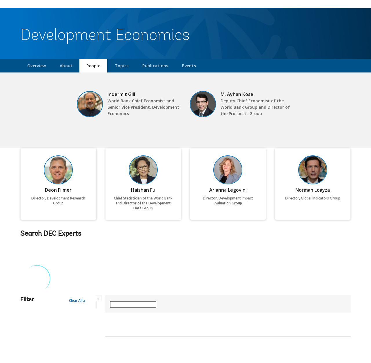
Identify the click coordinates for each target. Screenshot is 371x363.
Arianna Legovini (228, 190)
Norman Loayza (312, 190)
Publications (155, 65)
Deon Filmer (58, 190)
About (66, 65)
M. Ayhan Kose (237, 94)
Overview (36, 65)
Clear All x (77, 300)
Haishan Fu (143, 190)
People (93, 65)
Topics (122, 65)
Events (189, 65)
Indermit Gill (121, 94)
